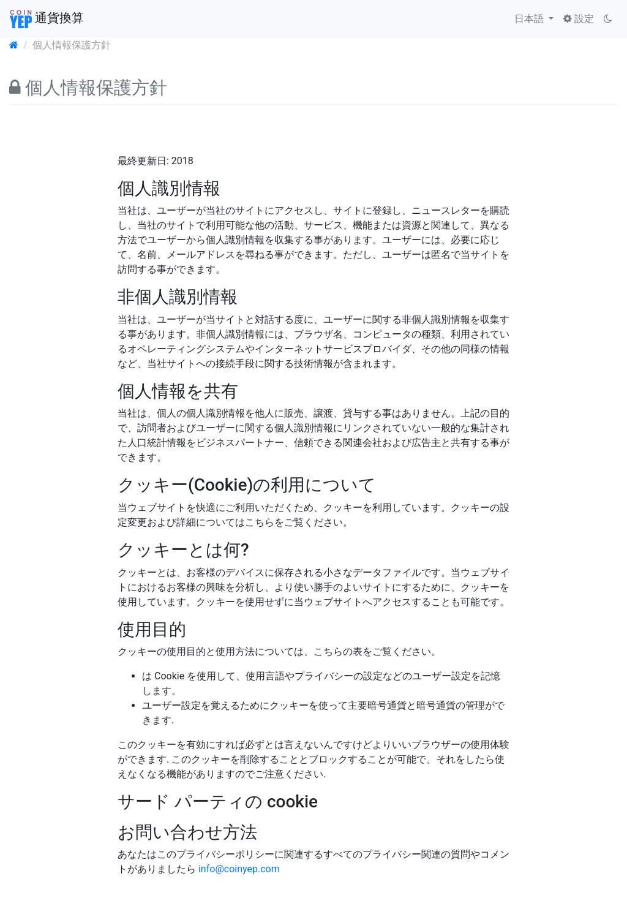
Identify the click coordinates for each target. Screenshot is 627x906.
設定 (578, 19)
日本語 (530, 19)
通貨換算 (47, 19)
